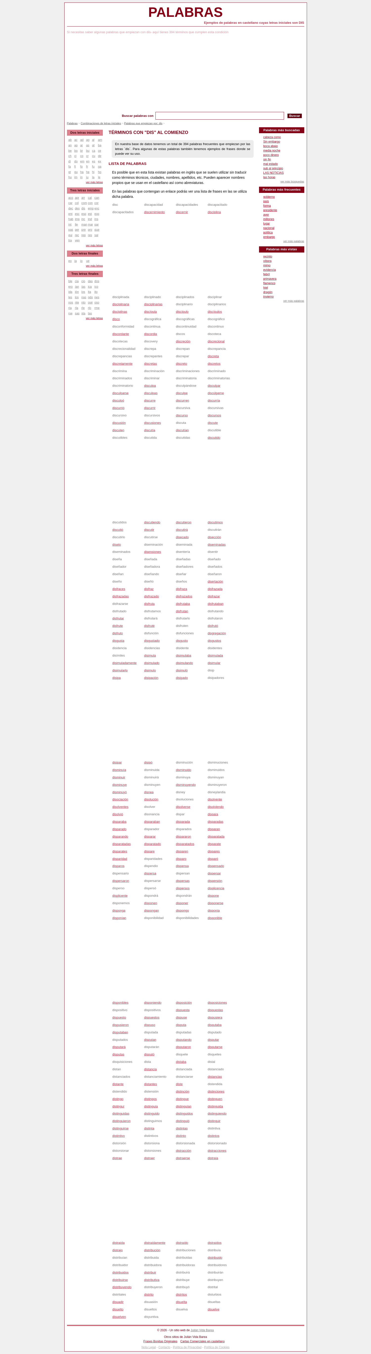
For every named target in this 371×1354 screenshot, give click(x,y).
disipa (116, 678)
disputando (184, 1040)
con (90, 203)
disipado (182, 678)
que (96, 229)
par (96, 224)
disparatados (185, 844)
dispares (214, 851)
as (87, 145)
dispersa (150, 873)
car (70, 203)
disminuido (183, 770)
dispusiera (215, 1017)
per (77, 229)
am (100, 140)
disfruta (149, 604)
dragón (267, 292)
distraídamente (154, 1243)
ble (70, 281)
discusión (119, 423)
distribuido (215, 1257)
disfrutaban (215, 604)
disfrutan (182, 611)
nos (70, 302)
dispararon (183, 836)
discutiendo (152, 522)
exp (96, 214)
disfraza (181, 589)
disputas (118, 1054)
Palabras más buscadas (281, 130)
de (99, 156)
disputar (213, 1040)
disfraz (148, 589)
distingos (150, 1099)
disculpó (118, 400)
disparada (183, 821)
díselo (116, 544)
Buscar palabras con (137, 116)
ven (77, 240)
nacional (268, 228)
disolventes (120, 807)
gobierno (269, 197)
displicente (119, 895)
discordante (120, 334)
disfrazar (214, 596)
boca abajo (270, 146)
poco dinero (271, 155)
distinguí (118, 1106)
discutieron (183, 522)
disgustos (214, 640)
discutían (182, 430)
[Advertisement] (185, 74)
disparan (214, 829)
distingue (182, 1099)
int (70, 224)
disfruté (149, 626)
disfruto (117, 633)
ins (96, 219)
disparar (150, 836)
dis (83, 208)
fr (87, 166)
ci (75, 156)
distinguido (151, 1113)
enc (96, 208)
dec (70, 208)
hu (70, 177)
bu (87, 151)
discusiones (152, 423)
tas (90, 313)
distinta (149, 1128)
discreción (183, 341)
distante (118, 1084)
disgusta (118, 640)
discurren (182, 400)
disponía (214, 910)
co (82, 156)
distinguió (182, 1121)
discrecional (216, 341)
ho (99, 172)
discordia (150, 334)
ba (99, 145)
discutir (149, 530)
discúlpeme (216, 393)
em (82, 161)
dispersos (183, 888)
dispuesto (119, 1017)
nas (83, 297)
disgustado (152, 640)
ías (83, 286)
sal (96, 235)
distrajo (117, 1250)
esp (83, 214)
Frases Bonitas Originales (160, 1341)
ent (70, 214)
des (77, 208)
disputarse (215, 1047)
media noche (271, 150)
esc (77, 214)
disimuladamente (124, 663)
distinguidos (184, 1113)
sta (83, 313)
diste (179, 1084)
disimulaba (183, 655)
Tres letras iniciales (85, 190)
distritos (181, 1294)
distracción (183, 1150)
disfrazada (215, 589)
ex (99, 161)
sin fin (267, 159)
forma (267, 205)
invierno (268, 296)
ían (77, 286)
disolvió (117, 814)
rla (76, 308)
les (70, 297)
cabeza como (272, 137)
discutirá (182, 530)
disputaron (183, 1047)
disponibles (120, 1002)
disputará (118, 1047)
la (93, 177)
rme (97, 308)
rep (83, 235)
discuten (118, 430)
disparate (214, 844)
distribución (152, 1250)
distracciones (217, 1150)
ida (70, 292)
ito (96, 292)
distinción (182, 1091)
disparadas (215, 821)
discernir (182, 212)
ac (76, 140)
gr (69, 172)
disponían (119, 918)
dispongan (151, 910)
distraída (118, 1243)
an (70, 145)
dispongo (182, 910)
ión (77, 292)
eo (70, 261)
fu (93, 166)
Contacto (164, 1347)
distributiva (151, 1280)
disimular (214, 663)
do (76, 161)
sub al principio (273, 168)
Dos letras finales (85, 253)
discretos (214, 363)
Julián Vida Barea (202, 1330)
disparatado (152, 844)
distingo (117, 1099)
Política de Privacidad (187, 1347)
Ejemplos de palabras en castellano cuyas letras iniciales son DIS (254, 23)
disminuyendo (186, 785)
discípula (150, 311)
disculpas (150, 393)
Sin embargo (271, 141)
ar (81, 145)
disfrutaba (183, 604)
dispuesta (183, 1010)
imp (77, 219)
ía (75, 261)
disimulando (184, 663)
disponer (182, 903)
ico (96, 286)
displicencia (216, 888)
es (93, 161)
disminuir (118, 777)
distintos (213, 1136)
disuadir (118, 1302)
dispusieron (120, 1025)
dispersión (215, 881)
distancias (215, 1076)
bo (76, 151)
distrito (148, 1294)
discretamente (122, 363)
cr (87, 156)
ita (89, 292)
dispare (149, 851)
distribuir (150, 1272)
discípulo (182, 311)
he (87, 172)
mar (90, 224)
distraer (149, 1158)
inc (83, 219)
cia (77, 281)
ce (99, 151)
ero (70, 286)
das (90, 281)
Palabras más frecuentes (282, 189)
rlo (89, 308)
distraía (213, 1158)
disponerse (215, 903)
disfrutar (118, 618)
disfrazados (184, 596)
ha (82, 172)
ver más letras (94, 182)
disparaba (119, 821)
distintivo (118, 1136)
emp (91, 208)
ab (70, 140)
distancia (150, 1069)
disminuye (119, 785)
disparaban (152, 821)
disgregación (217, 633)
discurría (214, 400)
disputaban (120, 1032)
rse (70, 313)
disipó (148, 762)
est (90, 214)
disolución (151, 799)
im (76, 177)
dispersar (214, 873)
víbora (267, 261)
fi (75, 166)
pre (83, 229)
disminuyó (119, 792)
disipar (117, 762)
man (84, 224)
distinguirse (120, 1128)
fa (69, 166)
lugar (266, 223)
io (81, 261)
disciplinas (119, 311)
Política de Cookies (217, 1347)
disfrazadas (120, 596)
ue (87, 261)
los (77, 297)
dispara (213, 814)
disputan (150, 1040)
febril (266, 274)
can (96, 198)
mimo (266, 265)
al (93, 140)
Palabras (185, 12)
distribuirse (120, 1280)
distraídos (214, 1243)
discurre (149, 400)
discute (213, 423)
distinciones (216, 1091)
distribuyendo (121, 1287)
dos (96, 281)
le (99, 177)
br (81, 151)
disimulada (215, 655)
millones (268, 219)
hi (93, 172)
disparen (182, 851)
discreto (181, 363)
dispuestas (215, 1010)
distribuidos (120, 1272)
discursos (214, 415)
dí (69, 161)
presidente (270, 210)
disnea (148, 792)
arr (83, 198)
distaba (181, 1062)
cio (83, 281)
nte (77, 302)
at (93, 145)
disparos (118, 866)
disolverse (183, 807)
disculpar (214, 385)
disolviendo (216, 807)
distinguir (214, 1121)
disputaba (214, 1025)
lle (76, 224)
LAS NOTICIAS (273, 173)
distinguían (183, 1106)
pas (70, 229)
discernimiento (154, 212)
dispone (213, 895)
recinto (267, 256)
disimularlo (120, 670)
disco (116, 319)
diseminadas (217, 544)
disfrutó (213, 626)
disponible (215, 918)
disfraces (118, 589)
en (87, 161)
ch (70, 156)
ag (87, 140)
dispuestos (151, 1017)
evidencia (269, 270)
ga (99, 166)
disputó (149, 1054)
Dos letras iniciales (85, 132)
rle (83, 308)
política (268, 232)
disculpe (182, 393)
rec (77, 235)
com (84, 203)
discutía (149, 430)
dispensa (182, 866)
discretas (150, 363)
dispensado (216, 866)
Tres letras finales (85, 274)
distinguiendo (217, 1113)
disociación (120, 799)
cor (96, 203)
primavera (269, 279)
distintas (182, 1128)
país (266, 201)
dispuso (149, 1025)
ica (90, 286)
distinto (181, 1136)
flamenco (269, 283)
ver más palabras (293, 241)
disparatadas (121, 844)
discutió (117, 530)
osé (90, 302)
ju (87, 177)
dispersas (183, 881)
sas (77, 313)
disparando (120, 836)
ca (93, 151)
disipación (151, 678)
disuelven (119, 1317)
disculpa (150, 385)
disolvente (215, 799)
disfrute (117, 626)
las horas (269, 177)
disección (214, 537)
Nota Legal (148, 1347)
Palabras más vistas (281, 249)
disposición (184, 1002)
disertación (215, 581)
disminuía (119, 770)
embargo (269, 237)
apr (77, 198)
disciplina (214, 212)
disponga (118, 910)
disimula (150, 655)
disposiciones (217, 1002)
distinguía (151, 1106)
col (77, 203)
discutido (214, 437)
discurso (182, 415)
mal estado (270, 164)
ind (90, 219)
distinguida (215, 1106)
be (70, 151)
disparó (213, 859)
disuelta (181, 1302)
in (81, 177)
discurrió (118, 408)
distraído (182, 1243)
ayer (266, 214)
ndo (90, 297)
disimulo (150, 670)
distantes (150, 1084)
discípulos (215, 311)
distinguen (215, 1099)
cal (90, 198)
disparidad (119, 859)
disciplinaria (120, 304)
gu (76, 172)
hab (70, 219)
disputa (181, 1025)
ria (70, 308)
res (90, 235)
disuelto (117, 1309)
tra (70, 240)
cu (93, 156)
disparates (119, 851)
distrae (117, 1158)
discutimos (215, 522)
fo (81, 166)
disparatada (216, 836)
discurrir (149, 408)
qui (70, 235)
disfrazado (151, 596)
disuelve (213, 1309)
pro (90, 229)
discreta (213, 356)
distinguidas (120, 1113)
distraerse (183, 1158)
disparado (119, 829)
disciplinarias (153, 304)
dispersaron (120, 881)
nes (96, 297)
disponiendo (152, 1002)
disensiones (152, 552)
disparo (181, 859)
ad (82, 140)
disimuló (182, 670)
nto (83, 302)
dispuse (181, 1017)
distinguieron (121, 1121)
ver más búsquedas (292, 181)
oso (96, 302)
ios (83, 292)
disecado (182, 537)
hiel (265, 287)
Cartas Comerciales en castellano (202, 1341)
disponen (150, 903)
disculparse (120, 393)
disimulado (151, 663)
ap (76, 145)
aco (70, 198)
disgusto (182, 640)
